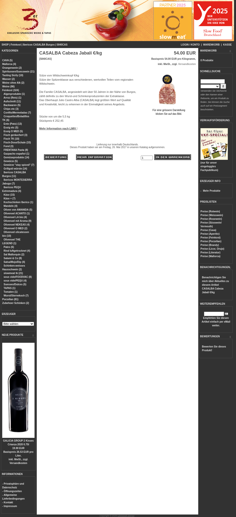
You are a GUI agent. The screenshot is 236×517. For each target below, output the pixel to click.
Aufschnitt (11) (12, 101)
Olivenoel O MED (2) (16, 228)
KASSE (227, 44)
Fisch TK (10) (11, 138)
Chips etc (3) (11, 109)
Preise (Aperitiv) (210, 233)
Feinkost (16, 44)
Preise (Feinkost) (210, 237)
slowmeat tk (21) (13, 273)
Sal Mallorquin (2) (14, 254)
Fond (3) (8, 146)
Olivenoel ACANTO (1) (17, 213)
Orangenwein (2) (12, 67)
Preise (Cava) (208, 230)
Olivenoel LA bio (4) (15, 217)
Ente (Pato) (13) (13, 123)
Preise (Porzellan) (210, 241)
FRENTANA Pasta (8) (16, 150)
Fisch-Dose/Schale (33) (17, 142)
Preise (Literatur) (210, 252)
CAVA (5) (7, 60)
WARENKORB (211, 44)
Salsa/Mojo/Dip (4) (14, 262)
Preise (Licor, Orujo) (212, 248)
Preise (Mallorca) (210, 256)
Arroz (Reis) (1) (12, 97)
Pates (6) (9, 247)
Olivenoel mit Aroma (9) (18, 221)
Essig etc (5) (11, 127)
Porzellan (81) (10, 299)
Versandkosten (18, 463)
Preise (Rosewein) (211, 219)
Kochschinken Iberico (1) (18, 202)
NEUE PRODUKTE (12, 335)
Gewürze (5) (11, 161)
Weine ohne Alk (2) (13, 82)
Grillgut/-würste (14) (15, 168)
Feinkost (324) (10, 90)
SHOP (5, 44)
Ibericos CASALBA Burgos (39, 44)
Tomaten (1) (11, 291)
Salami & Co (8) (13, 258)
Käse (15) (9, 194)
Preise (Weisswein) (211, 215)
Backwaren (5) (12, 105)
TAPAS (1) (9, 288)
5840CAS (62, 44)
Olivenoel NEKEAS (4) (17, 224)
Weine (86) (8, 86)
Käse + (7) (10, 198)
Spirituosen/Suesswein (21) (18, 71)
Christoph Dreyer (126, 516)
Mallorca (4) (9, 64)
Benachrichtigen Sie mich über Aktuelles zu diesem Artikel (215, 285)
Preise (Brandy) (209, 245)
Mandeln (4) (11, 206)
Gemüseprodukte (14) (16, 157)
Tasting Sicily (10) (12, 75)
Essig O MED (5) (13, 131)
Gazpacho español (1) (16, 153)
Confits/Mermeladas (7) (17, 112)
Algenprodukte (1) (14, 94)
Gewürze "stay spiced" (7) (19, 165)
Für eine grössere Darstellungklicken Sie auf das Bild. (169, 110)
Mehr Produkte (211, 190)
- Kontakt (7, 502)
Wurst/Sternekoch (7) (16, 295)
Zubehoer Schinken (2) (15, 303)
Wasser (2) (8, 79)
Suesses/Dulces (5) (15, 284)
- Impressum (9, 506)
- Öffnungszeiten (12, 491)
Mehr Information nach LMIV (58, 128)
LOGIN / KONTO (190, 44)
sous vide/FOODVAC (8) (18, 277)
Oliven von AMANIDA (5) (18, 209)
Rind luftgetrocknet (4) (17, 250)
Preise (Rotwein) (210, 211)
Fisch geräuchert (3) (16, 135)
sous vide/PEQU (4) (15, 280)
